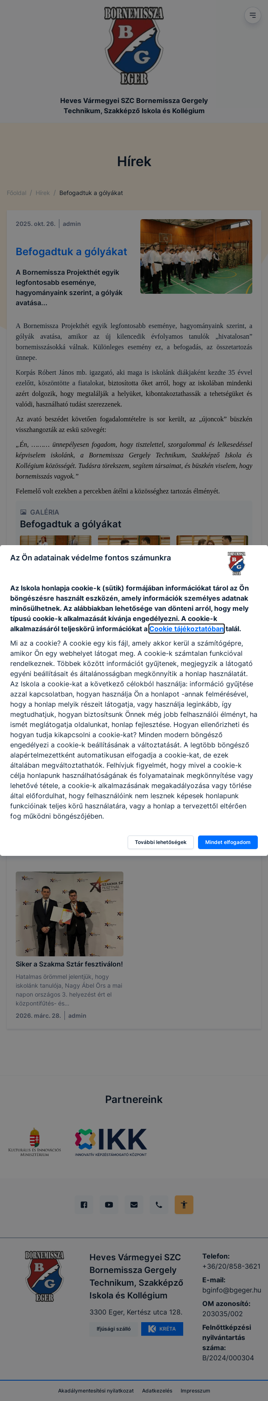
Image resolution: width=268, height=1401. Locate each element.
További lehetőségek (161, 842)
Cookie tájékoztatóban (186, 628)
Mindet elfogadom (228, 842)
